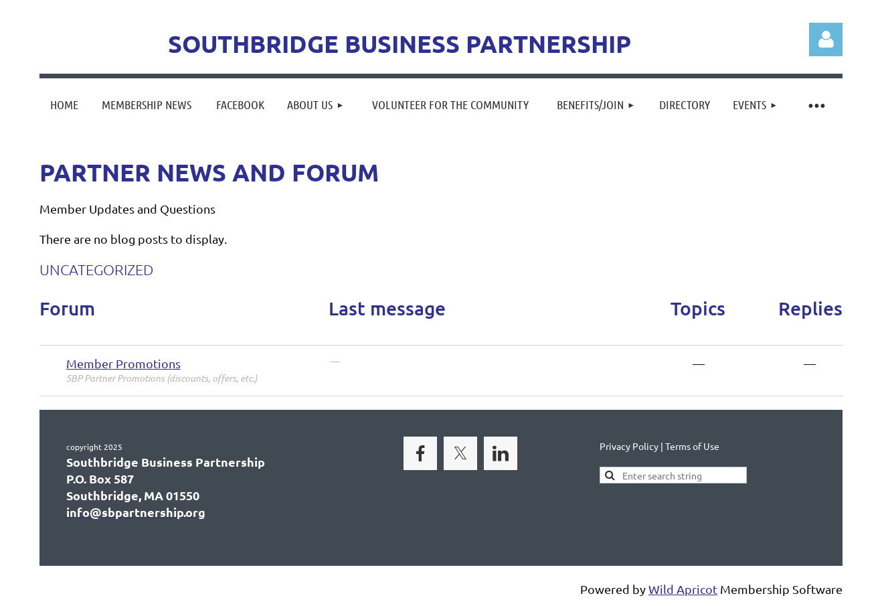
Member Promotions (123, 363)
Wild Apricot (682, 589)
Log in (826, 39)
